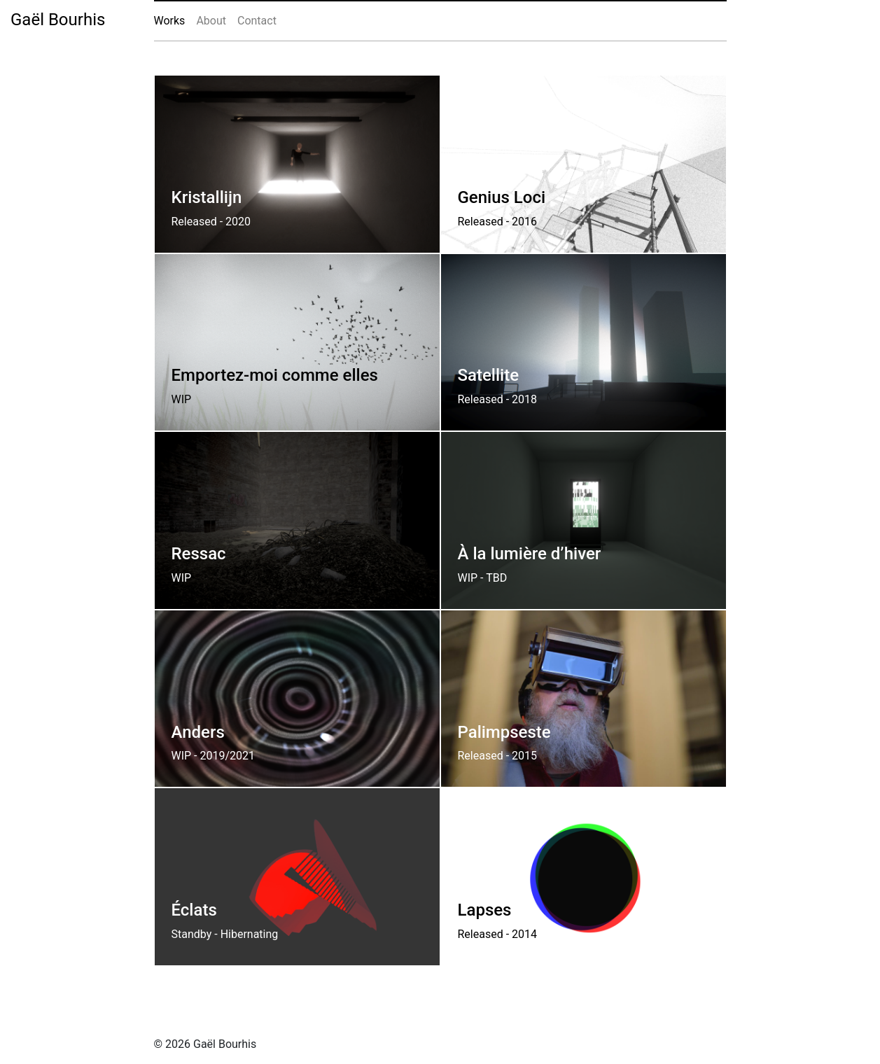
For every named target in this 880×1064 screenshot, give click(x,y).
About (211, 20)
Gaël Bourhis (58, 19)
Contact (257, 20)
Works (170, 20)
